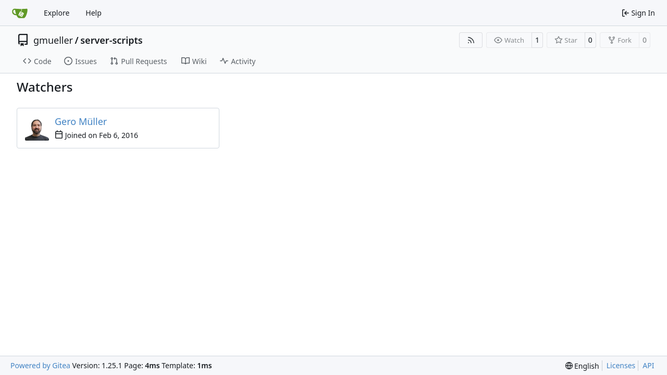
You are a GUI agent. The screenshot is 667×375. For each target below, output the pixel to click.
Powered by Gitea (40, 365)
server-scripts (111, 40)
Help (93, 13)
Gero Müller (81, 121)
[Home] (19, 13)
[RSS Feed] (471, 40)
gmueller (53, 40)
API (648, 365)
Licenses (621, 365)
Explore (56, 13)
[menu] (582, 366)
